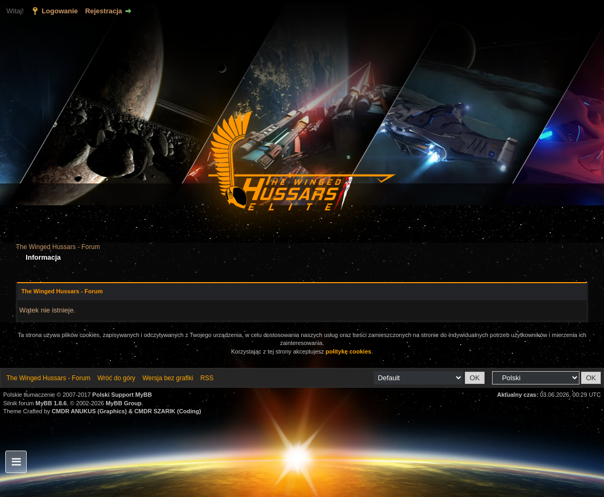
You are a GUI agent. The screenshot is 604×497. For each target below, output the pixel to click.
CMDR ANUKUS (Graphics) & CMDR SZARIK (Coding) (126, 411)
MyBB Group (123, 403)
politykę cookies (349, 351)
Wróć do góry (116, 378)
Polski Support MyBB (122, 394)
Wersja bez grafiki (167, 378)
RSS (207, 378)
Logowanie (60, 11)
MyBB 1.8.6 (51, 403)
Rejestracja (103, 11)
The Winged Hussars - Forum (58, 247)
